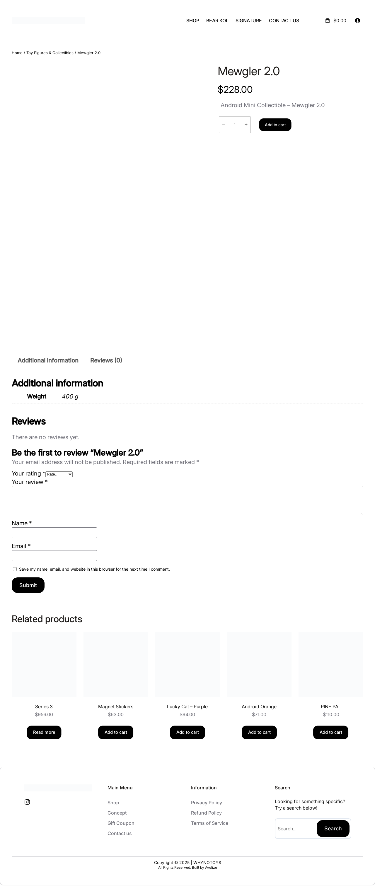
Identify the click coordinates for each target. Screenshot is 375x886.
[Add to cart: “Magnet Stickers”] (115, 733)
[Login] (357, 20)
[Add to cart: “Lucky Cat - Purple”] (187, 733)
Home (17, 52)
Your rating (28, 474)
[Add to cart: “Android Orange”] (259, 733)
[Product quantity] (235, 125)
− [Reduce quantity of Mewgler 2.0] (223, 125)
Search (333, 829)
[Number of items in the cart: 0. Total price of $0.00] (335, 20)
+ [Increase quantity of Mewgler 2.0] (246, 125)
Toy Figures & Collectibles (50, 52)
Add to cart (275, 124)
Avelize (211, 868)
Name (22, 524)
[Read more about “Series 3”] (44, 733)
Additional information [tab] (48, 361)
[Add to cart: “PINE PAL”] (330, 733)
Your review (30, 482)
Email (21, 546)
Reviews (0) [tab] (106, 361)
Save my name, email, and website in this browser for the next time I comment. (94, 569)
